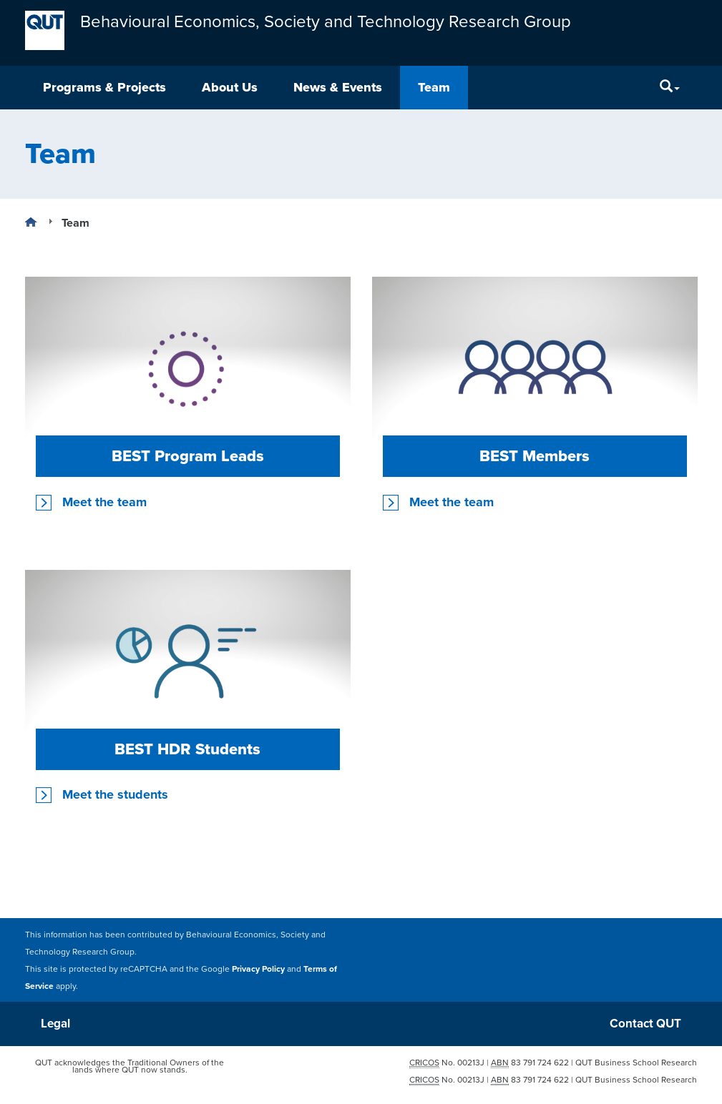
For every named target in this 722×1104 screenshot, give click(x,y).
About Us (230, 87)
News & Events (337, 87)
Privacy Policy (258, 968)
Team (434, 87)
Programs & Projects (104, 87)
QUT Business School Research (636, 1063)
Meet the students (115, 794)
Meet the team (104, 502)
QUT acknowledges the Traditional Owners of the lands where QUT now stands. (129, 1066)
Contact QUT (645, 1023)
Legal (55, 1023)
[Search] (670, 87)
